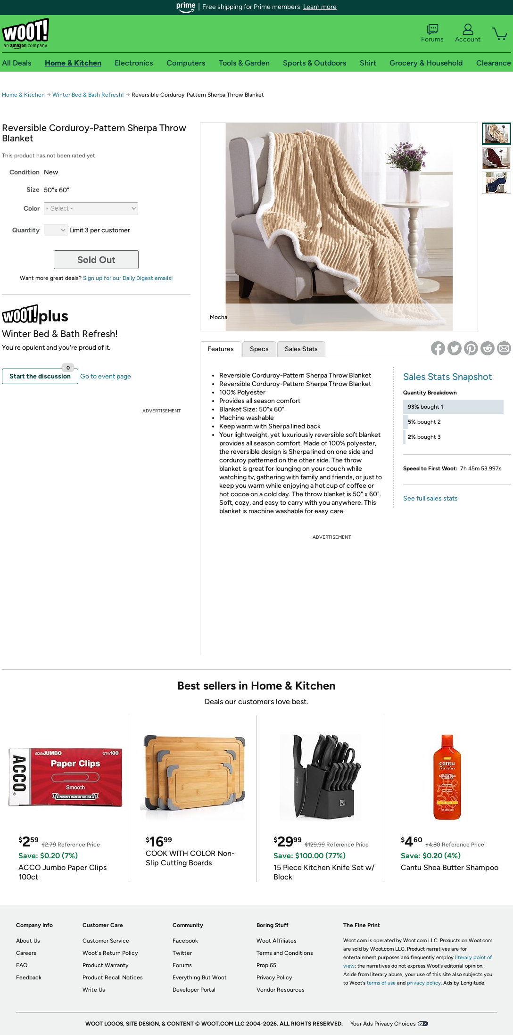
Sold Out (96, 259)
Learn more (320, 7)
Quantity (26, 230)
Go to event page (105, 376)
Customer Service (106, 940)
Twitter (182, 953)
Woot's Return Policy (110, 953)
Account (467, 33)
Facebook (185, 940)
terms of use (381, 983)
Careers (26, 953)
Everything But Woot (200, 977)
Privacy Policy (274, 977)
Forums (432, 33)
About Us (28, 940)
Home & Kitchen (23, 94)
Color (32, 209)
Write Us (94, 989)
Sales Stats (301, 349)
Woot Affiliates (276, 940)
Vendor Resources (280, 989)
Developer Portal (194, 989)
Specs (259, 349)
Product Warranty (105, 965)
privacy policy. (424, 983)
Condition (24, 172)
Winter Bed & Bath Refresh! (88, 94)
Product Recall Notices (113, 977)
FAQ (21, 965)
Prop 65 (266, 965)
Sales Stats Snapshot (447, 376)
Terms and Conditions (284, 953)
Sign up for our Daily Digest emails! (128, 278)
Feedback (28, 977)
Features (220, 349)
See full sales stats (430, 498)
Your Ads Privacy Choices (383, 1023)
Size (33, 190)
